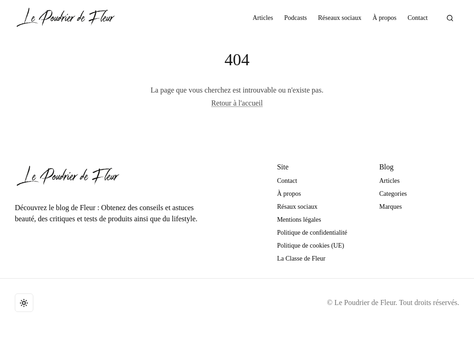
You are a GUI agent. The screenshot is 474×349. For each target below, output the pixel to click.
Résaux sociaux (297, 206)
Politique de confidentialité (312, 232)
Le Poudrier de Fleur (364, 302)
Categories (393, 193)
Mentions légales (299, 219)
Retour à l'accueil (236, 103)
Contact (417, 17)
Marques (390, 206)
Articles (263, 17)
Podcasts (295, 17)
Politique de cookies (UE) (310, 245)
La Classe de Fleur (301, 258)
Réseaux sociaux (340, 17)
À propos (385, 17)
